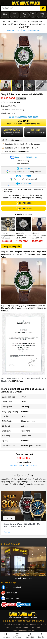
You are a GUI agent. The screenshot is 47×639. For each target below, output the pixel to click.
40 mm (23, 397)
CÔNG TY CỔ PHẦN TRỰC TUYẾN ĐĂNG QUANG (23, 621)
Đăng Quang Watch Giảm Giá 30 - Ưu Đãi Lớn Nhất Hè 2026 (22, 525)
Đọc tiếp (7, 532)
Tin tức (9, 518)
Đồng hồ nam (21, 30)
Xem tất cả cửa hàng (23, 578)
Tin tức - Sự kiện (23, 475)
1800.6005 (23, 117)
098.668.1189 (16, 465)
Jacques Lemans (34, 30)
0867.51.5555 (31, 465)
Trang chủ (10, 30)
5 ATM (23, 402)
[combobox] (23, 163)
